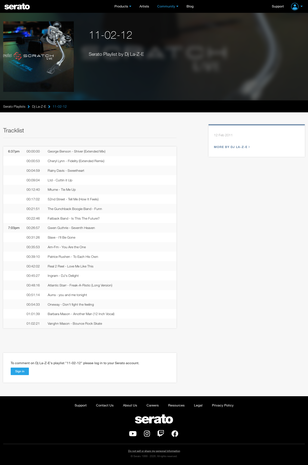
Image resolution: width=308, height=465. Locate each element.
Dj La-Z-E (39, 106)
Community (166, 6)
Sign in (19, 371)
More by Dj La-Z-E (231, 147)
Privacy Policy (223, 405)
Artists (144, 6)
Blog (190, 6)
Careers (153, 405)
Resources (176, 405)
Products (121, 6)
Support (278, 6)
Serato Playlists (14, 106)
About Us (130, 405)
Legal (198, 405)
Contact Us (105, 405)
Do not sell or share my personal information (154, 451)
